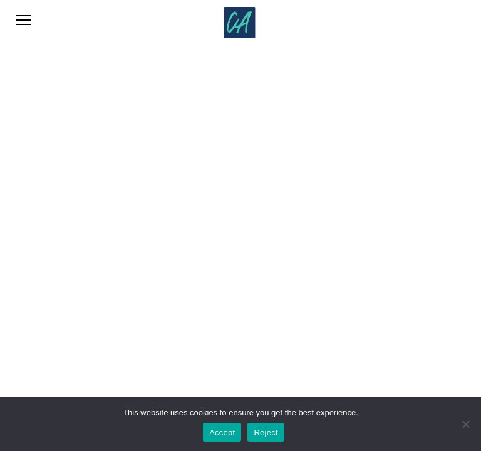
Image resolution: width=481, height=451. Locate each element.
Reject (265, 432)
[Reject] (465, 424)
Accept (222, 432)
